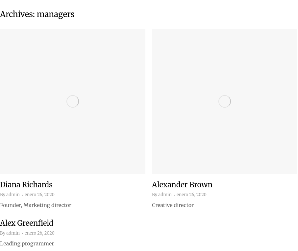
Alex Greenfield (26, 223)
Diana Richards (26, 184)
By (10, 195)
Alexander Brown (182, 184)
